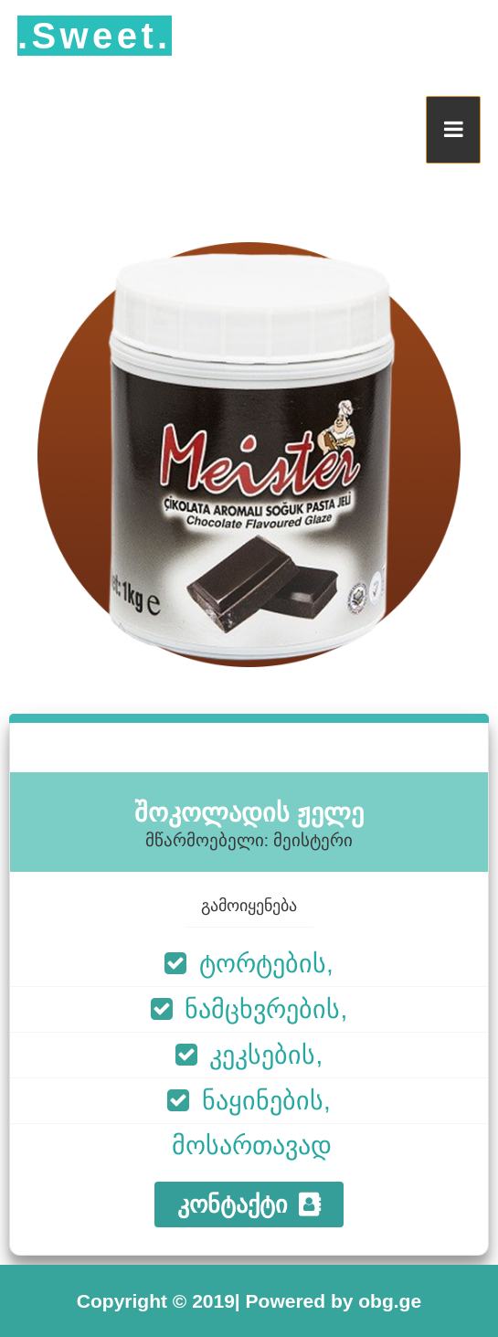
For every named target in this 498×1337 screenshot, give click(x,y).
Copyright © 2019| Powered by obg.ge (249, 1300)
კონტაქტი (249, 1204)
